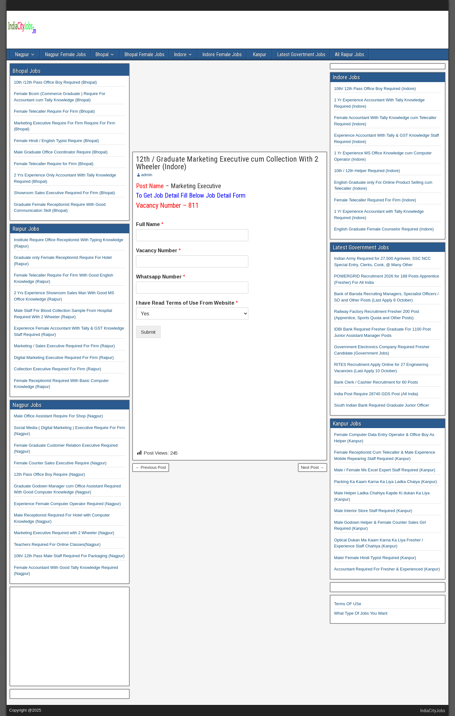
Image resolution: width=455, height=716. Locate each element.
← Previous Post (150, 467)
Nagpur (22, 54)
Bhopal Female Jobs (144, 54)
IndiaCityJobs (432, 710)
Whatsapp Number (160, 276)
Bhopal (102, 54)
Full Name (149, 224)
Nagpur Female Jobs (65, 54)
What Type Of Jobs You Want (360, 613)
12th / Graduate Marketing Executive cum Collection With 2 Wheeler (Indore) (227, 163)
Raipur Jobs (26, 228)
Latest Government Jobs (361, 247)
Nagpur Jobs (27, 405)
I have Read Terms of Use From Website (187, 303)
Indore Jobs (346, 77)
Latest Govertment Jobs (301, 54)
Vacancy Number (158, 250)
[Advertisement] (230, 107)
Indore (180, 54)
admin (146, 174)
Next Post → (312, 467)
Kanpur (259, 54)
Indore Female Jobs (222, 54)
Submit (148, 332)
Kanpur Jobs (347, 423)
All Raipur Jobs (349, 54)
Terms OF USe (347, 603)
